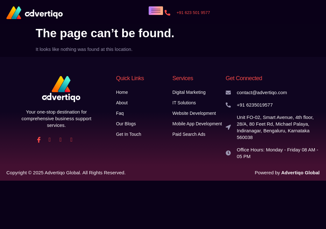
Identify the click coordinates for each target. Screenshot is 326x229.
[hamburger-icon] (156, 10)
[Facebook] (39, 139)
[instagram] (49, 139)
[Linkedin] (60, 139)
